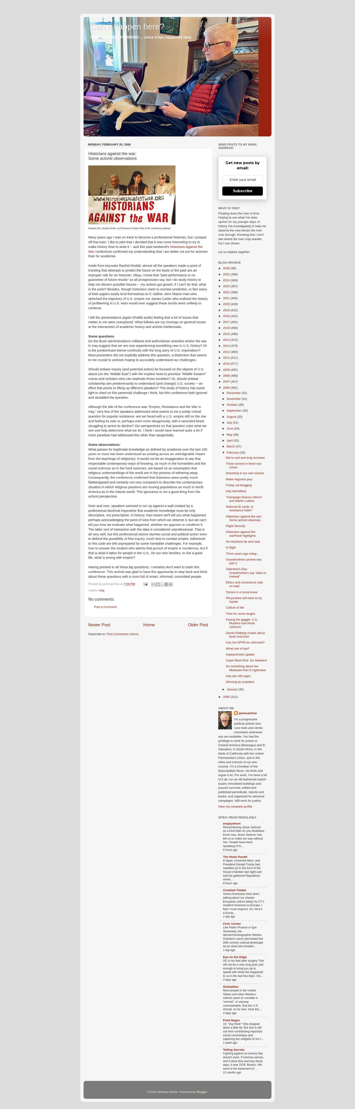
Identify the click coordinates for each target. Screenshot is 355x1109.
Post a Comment (105, 607)
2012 (227, 352)
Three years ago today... (242, 553)
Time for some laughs (240, 613)
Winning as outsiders (240, 682)
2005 (227, 697)
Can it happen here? (127, 26)
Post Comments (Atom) (123, 634)
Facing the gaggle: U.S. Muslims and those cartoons (242, 623)
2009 (227, 369)
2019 (227, 310)
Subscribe (242, 191)
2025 (227, 274)
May (230, 434)
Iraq (101, 590)
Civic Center (232, 923)
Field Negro (231, 1020)
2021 (227, 298)
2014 (227, 340)
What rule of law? (237, 648)
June (230, 428)
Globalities (231, 986)
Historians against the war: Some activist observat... (244, 518)
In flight (231, 547)
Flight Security (235, 526)
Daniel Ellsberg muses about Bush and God (245, 634)
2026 (227, 268)
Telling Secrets (234, 1049)
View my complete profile (235, 806)
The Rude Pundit (235, 857)
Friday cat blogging (239, 485)
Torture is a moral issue (242, 592)
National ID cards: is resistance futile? (239, 508)
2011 (227, 357)
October (232, 404)
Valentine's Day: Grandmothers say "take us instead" (246, 572)
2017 (227, 322)
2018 (227, 316)
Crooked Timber (234, 890)
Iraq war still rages (238, 676)
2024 (227, 280)
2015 (227, 334)
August (232, 416)
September (234, 410)
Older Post (198, 624)
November (234, 398)
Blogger (202, 1092)
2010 (227, 363)
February (233, 452)
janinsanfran (248, 713)
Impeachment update (240, 654)
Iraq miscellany (236, 491)
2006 (227, 387)
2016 (227, 328)
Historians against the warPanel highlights (241, 533)
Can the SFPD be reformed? (245, 642)
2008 (227, 375)
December (234, 393)
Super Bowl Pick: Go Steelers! (246, 660)
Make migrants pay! (239, 479)
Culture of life (235, 607)
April (230, 440)
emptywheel (231, 823)
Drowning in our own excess (245, 473)
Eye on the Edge (235, 957)
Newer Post (99, 624)
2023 (227, 286)
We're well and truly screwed (245, 457)
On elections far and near (243, 541)
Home (149, 624)
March (231, 446)
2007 (227, 381)
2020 (227, 304)
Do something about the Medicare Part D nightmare (246, 668)
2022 (227, 292)
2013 (227, 345)
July (230, 422)
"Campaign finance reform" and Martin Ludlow (244, 498)
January (232, 689)
